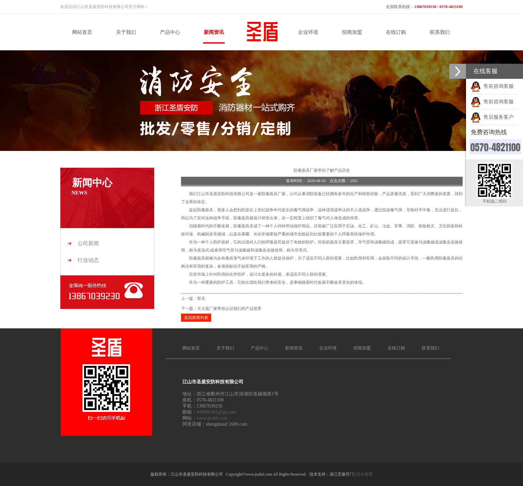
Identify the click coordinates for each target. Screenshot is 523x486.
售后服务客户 (492, 117)
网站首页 (191, 347)
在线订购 (396, 347)
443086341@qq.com (216, 412)
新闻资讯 (293, 347)
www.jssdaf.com (212, 418)
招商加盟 (362, 347)
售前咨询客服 (492, 86)
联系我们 (430, 347)
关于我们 (225, 347)
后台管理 (364, 474)
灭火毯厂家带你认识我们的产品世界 (229, 308)
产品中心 (259, 347)
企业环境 (328, 347)
